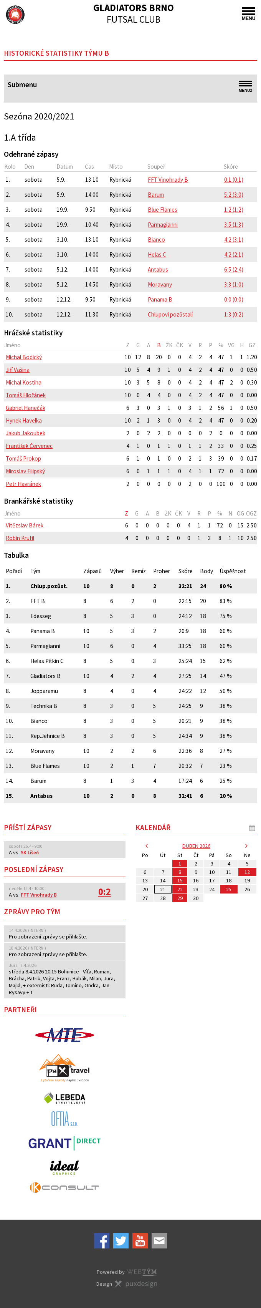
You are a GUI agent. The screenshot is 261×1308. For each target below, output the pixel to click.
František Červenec (29, 445)
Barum (156, 194)
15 (180, 880)
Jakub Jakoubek (25, 433)
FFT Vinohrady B (168, 179)
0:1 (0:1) (233, 179)
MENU (248, 14)
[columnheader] (63, 345)
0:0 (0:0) (233, 299)
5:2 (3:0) (233, 194)
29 (180, 898)
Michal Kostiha (23, 382)
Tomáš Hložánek (26, 395)
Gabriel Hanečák (25, 407)
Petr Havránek (23, 483)
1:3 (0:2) (233, 314)
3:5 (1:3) (233, 224)
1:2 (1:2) (233, 209)
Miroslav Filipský (25, 471)
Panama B (160, 299)
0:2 (104, 892)
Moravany (160, 284)
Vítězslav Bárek (24, 525)
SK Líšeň (30, 852)
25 (228, 889)
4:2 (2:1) (233, 254)
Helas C (157, 254)
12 (247, 872)
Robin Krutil (20, 538)
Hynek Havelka (24, 420)
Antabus (158, 269)
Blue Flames (162, 209)
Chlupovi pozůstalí (170, 314)
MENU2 (245, 87)
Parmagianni (163, 224)
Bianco (156, 239)
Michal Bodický (24, 357)
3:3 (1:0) (233, 284)
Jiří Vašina (18, 369)
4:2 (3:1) (233, 239)
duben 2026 (196, 845)
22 (180, 889)
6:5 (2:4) (233, 269)
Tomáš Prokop (23, 458)
